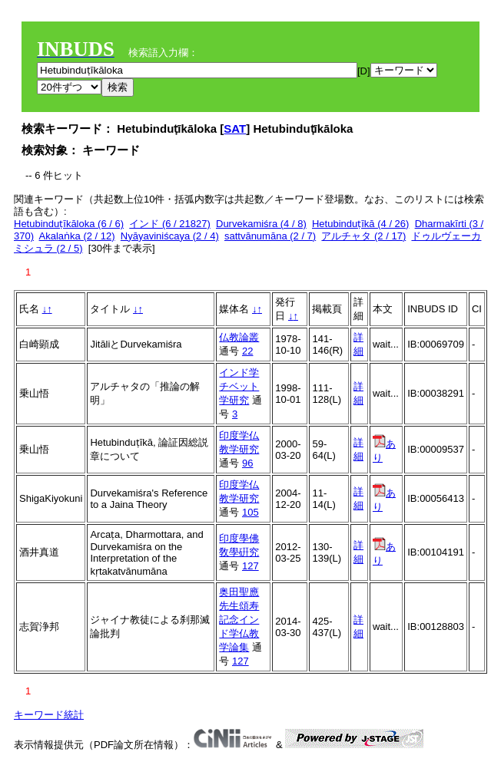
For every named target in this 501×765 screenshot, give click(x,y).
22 (247, 351)
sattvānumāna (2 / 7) (270, 236)
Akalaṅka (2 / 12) (77, 236)
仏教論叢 (239, 337)
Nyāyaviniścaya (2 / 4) (170, 236)
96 (247, 463)
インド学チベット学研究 (239, 386)
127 (250, 566)
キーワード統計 (49, 714)
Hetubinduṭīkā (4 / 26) (360, 223)
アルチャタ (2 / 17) (363, 236)
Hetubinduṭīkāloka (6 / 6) (69, 223)
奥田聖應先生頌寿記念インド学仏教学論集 (239, 619)
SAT (235, 128)
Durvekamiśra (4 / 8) (261, 223)
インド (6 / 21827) (170, 223)
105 (250, 512)
